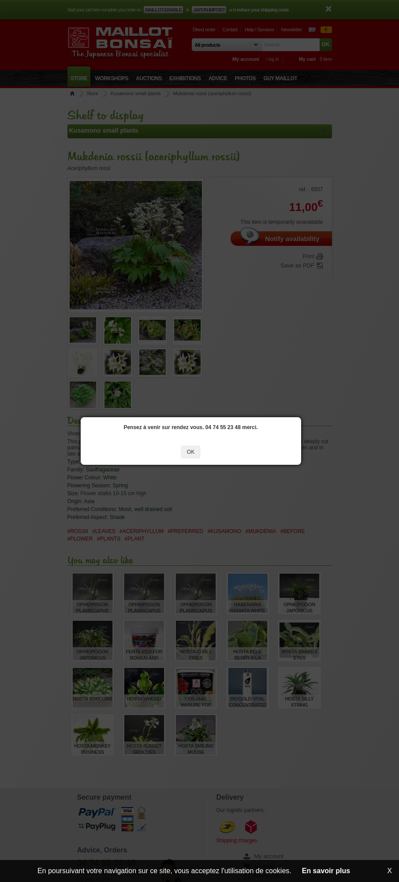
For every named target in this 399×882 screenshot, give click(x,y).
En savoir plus (326, 871)
